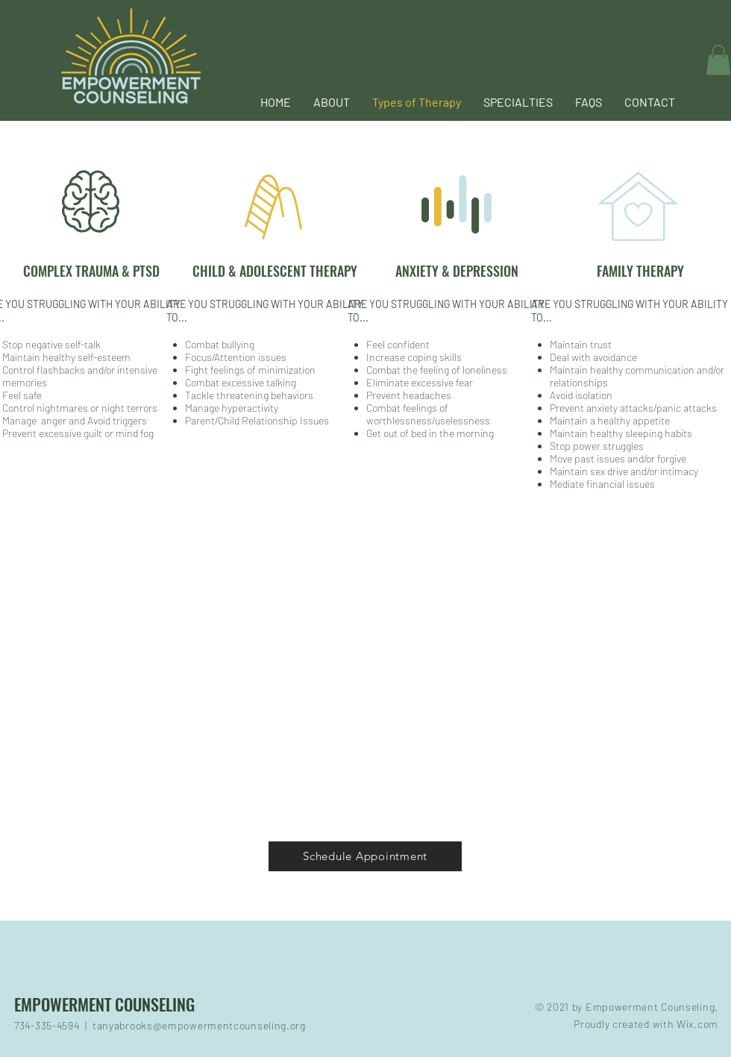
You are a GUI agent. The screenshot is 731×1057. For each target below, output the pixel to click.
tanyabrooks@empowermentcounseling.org (199, 1025)
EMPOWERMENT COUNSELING (104, 1004)
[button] (518, 102)
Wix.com (697, 1023)
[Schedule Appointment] (365, 856)
